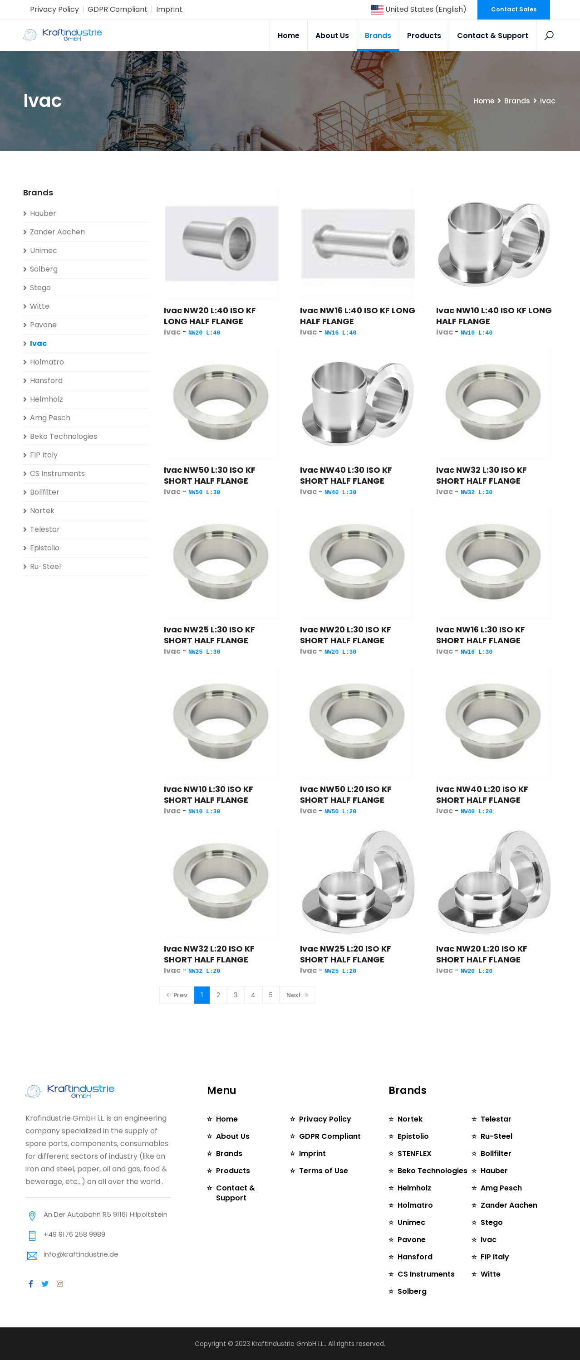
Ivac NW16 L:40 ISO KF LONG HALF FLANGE (357, 316)
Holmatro (47, 362)
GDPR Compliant (117, 9)
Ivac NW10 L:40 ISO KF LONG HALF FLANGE (494, 316)
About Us (332, 35)
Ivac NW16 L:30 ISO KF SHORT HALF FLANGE (480, 635)
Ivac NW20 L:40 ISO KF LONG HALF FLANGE (210, 316)
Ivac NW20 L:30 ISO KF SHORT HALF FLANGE (345, 635)
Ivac (38, 343)
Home (289, 35)
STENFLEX (415, 1153)
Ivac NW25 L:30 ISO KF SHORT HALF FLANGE (209, 635)
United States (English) (419, 9)
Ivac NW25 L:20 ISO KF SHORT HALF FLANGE (345, 954)
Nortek (42, 510)
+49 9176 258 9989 (74, 1234)
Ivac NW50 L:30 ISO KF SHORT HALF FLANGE (210, 475)
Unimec (43, 250)
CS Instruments (57, 473)
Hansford (46, 380)
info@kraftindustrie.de (81, 1254)
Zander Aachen (57, 232)
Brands (378, 35)
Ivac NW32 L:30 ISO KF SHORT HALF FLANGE (481, 475)
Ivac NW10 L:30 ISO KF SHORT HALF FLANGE (208, 794)
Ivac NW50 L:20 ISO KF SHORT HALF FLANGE (346, 794)
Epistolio (44, 548)
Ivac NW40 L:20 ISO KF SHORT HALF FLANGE (482, 794)
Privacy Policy (54, 9)
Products (424, 35)
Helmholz (46, 399)
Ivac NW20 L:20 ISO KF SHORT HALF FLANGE (481, 954)
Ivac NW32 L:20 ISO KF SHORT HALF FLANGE (209, 954)
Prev (176, 995)
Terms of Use (323, 1171)
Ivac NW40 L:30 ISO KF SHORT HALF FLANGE (346, 475)
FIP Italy (44, 455)
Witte (39, 306)
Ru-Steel (45, 566)
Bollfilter (44, 492)
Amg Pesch (50, 418)
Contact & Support (492, 35)
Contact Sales (513, 9)
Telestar (45, 529)
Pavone (43, 325)
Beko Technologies (63, 436)
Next (297, 995)
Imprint (169, 9)
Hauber (43, 213)
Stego (40, 287)
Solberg (44, 269)
